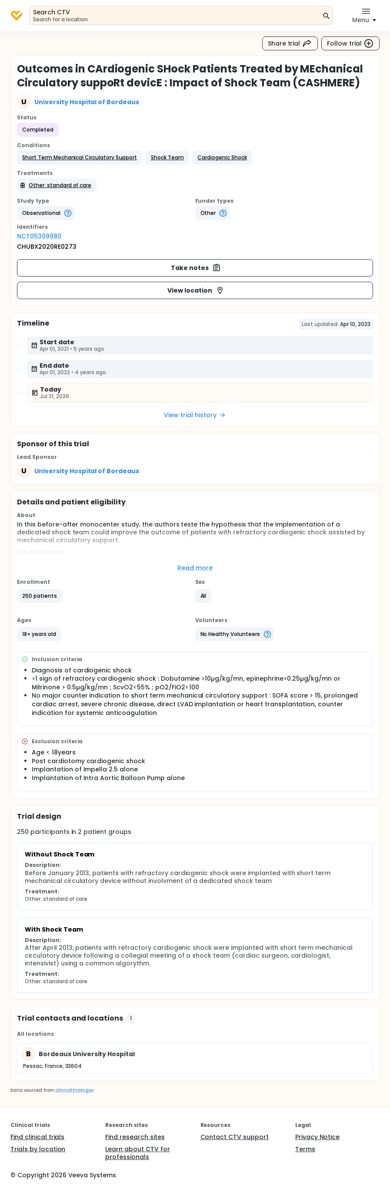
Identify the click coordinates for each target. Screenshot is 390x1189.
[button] (79, 158)
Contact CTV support (234, 1137)
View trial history (195, 415)
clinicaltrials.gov (74, 1090)
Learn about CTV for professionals (137, 1153)
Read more (195, 568)
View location (195, 290)
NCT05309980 (39, 236)
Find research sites (134, 1137)
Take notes (196, 267)
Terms (305, 1149)
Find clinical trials (37, 1137)
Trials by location (37, 1149)
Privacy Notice (317, 1137)
